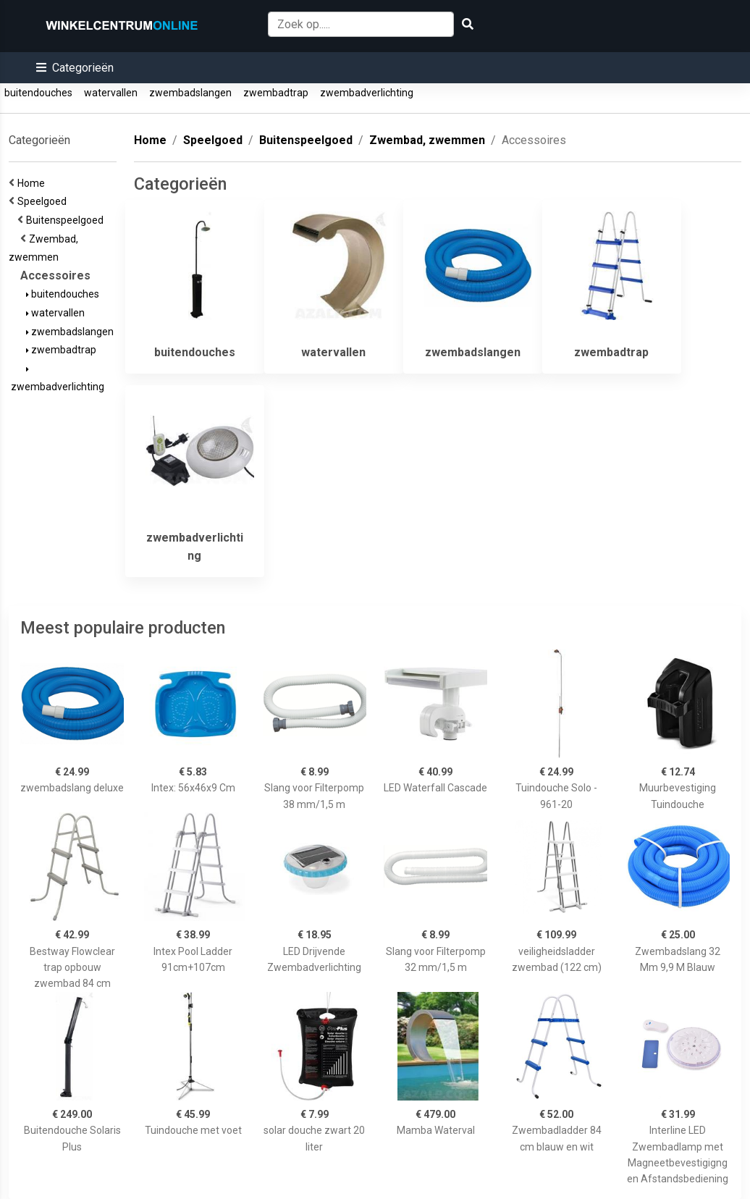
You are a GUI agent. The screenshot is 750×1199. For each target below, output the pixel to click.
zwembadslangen (190, 92)
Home (33, 183)
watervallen (111, 92)
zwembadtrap (276, 92)
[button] (75, 68)
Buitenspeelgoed (67, 220)
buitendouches (38, 92)
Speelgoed (44, 201)
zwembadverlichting (367, 92)
